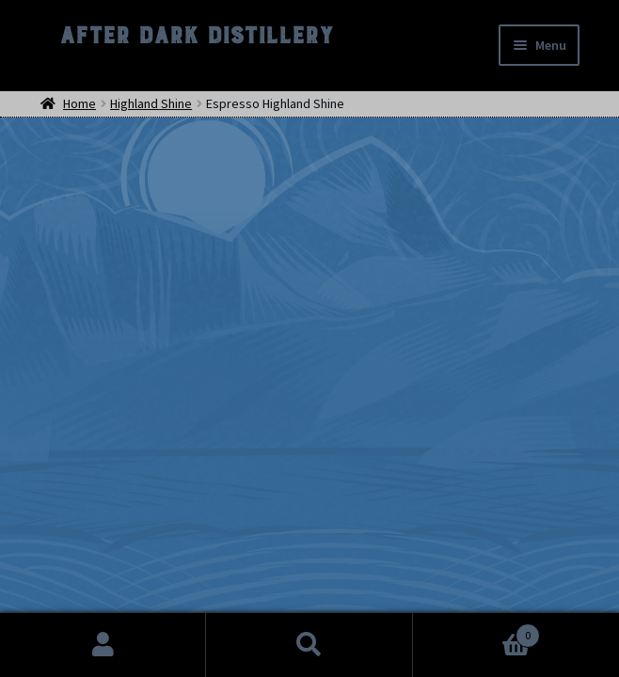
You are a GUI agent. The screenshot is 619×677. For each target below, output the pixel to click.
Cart (477, 631)
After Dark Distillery (195, 35)
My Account (103, 645)
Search (309, 645)
